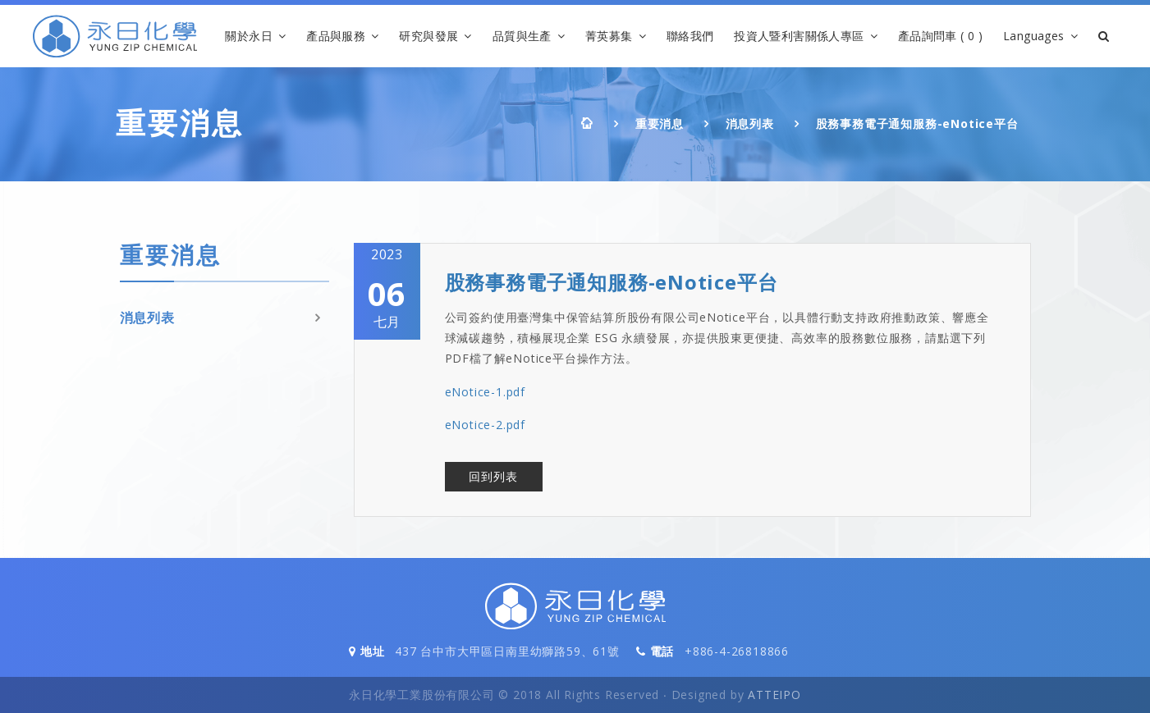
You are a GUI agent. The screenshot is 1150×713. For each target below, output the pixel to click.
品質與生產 (522, 35)
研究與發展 (428, 35)
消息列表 (750, 123)
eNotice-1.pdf (485, 392)
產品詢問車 (940, 36)
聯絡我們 (690, 35)
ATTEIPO (774, 694)
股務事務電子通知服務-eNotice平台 (917, 123)
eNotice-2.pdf (485, 424)
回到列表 (493, 476)
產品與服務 (335, 35)
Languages (1034, 35)
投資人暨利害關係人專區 (799, 35)
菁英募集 (609, 35)
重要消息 (659, 123)
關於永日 (249, 35)
